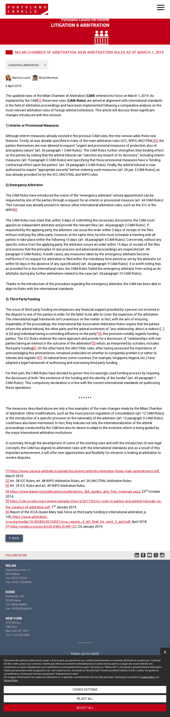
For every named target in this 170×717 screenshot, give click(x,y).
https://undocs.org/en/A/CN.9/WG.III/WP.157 (43, 526)
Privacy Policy (11, 680)
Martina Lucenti (21, 77)
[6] (34, 348)
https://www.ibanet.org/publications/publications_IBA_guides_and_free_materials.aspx (75, 491)
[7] (40, 358)
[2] (156, 141)
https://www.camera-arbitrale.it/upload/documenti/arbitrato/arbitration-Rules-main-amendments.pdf (84, 471)
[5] (94, 343)
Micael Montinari (48, 77)
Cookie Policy (148, 677)
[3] (15, 210)
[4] (99, 334)
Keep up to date (85, 653)
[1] (39, 100)
